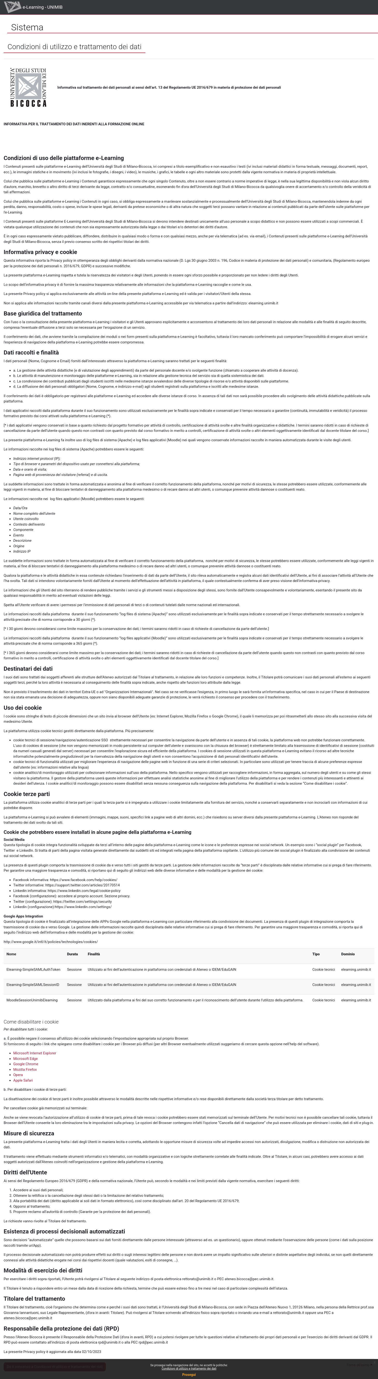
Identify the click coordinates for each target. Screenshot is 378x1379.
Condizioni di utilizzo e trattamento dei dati (189, 1368)
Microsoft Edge (25, 1059)
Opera (18, 1075)
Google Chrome (25, 1064)
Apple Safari (23, 1080)
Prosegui (189, 1375)
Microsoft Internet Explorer (34, 1053)
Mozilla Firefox (25, 1069)
